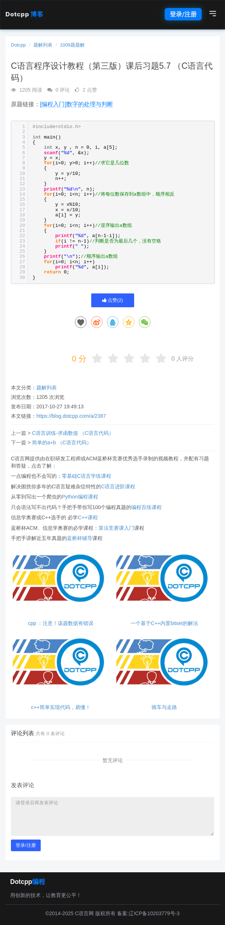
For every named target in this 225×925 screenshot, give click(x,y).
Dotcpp (24, 14)
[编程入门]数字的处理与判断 (76, 104)
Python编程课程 (80, 497)
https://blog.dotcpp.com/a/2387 (71, 416)
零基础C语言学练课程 (86, 476)
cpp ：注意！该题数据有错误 (60, 623)
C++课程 (87, 517)
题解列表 (42, 45)
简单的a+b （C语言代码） (62, 442)
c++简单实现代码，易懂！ (61, 707)
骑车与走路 (164, 707)
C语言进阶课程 (118, 486)
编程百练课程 (146, 507)
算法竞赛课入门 (116, 528)
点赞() (112, 300)
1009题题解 (72, 45)
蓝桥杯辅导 (79, 538)
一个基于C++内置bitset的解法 (164, 623)
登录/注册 (183, 14)
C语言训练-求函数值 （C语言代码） (73, 433)
